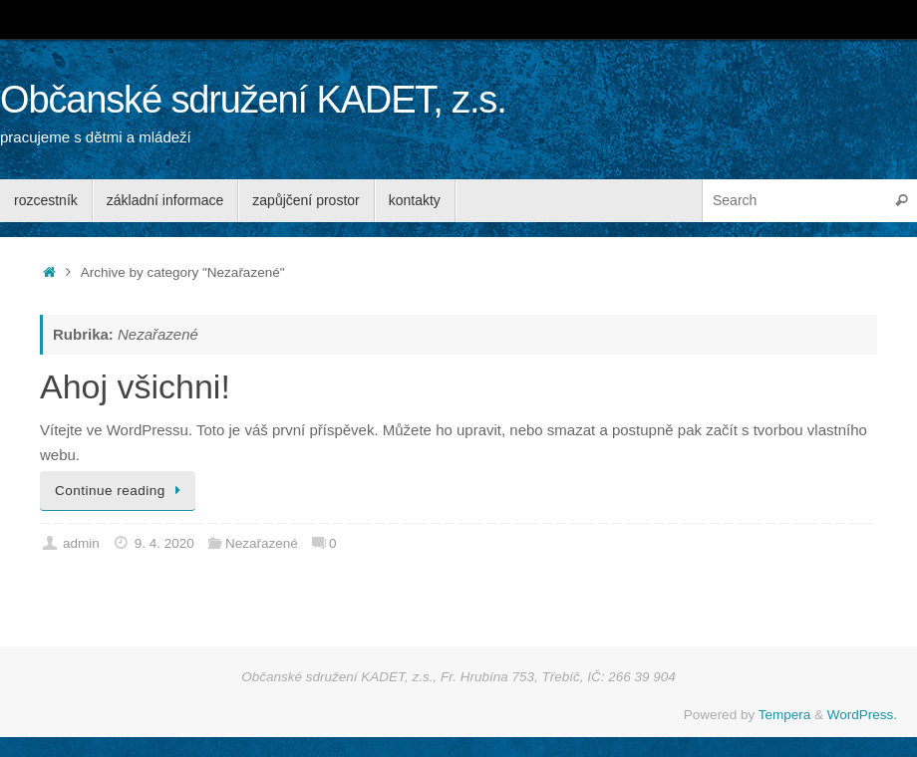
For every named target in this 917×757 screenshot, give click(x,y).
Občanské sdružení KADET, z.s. (253, 100)
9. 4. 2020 (164, 543)
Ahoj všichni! (135, 386)
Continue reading (121, 490)
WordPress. (862, 714)
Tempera (785, 714)
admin (81, 543)
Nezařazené (261, 543)
